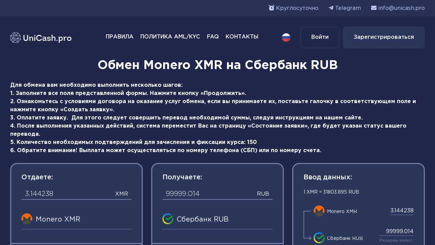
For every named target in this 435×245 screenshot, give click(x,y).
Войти (320, 37)
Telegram (348, 8)
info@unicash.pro (401, 8)
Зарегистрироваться (384, 37)
